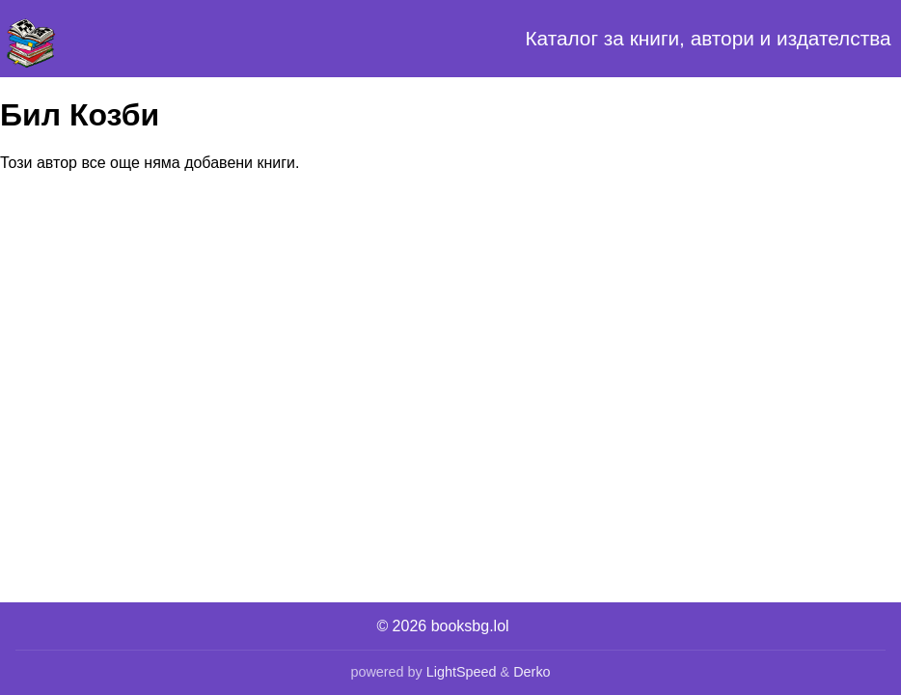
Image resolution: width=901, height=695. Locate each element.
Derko (531, 672)
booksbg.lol (470, 626)
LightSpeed (461, 672)
